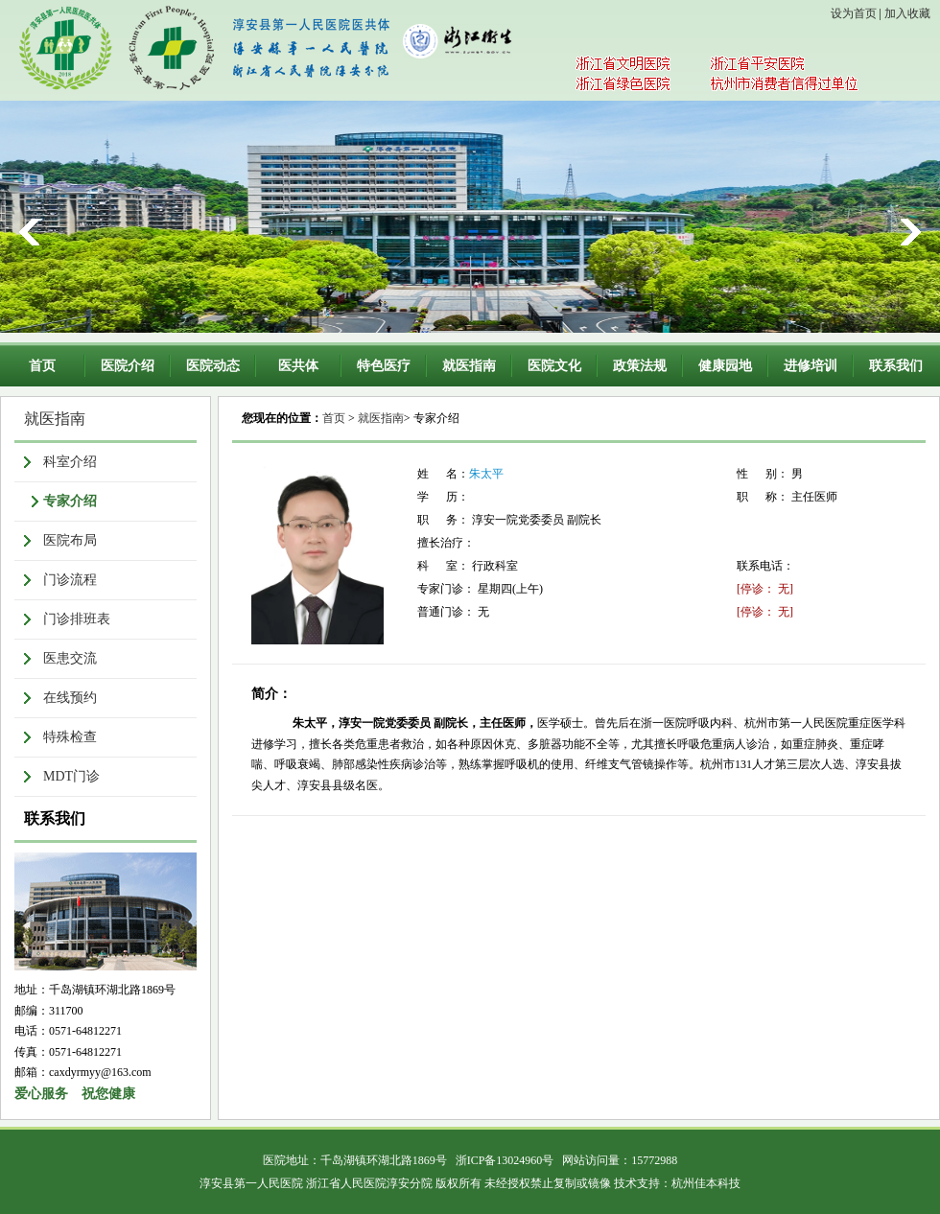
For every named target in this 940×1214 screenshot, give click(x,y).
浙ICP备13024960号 (505, 1160)
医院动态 (213, 366)
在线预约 (70, 697)
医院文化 (554, 366)
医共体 (298, 366)
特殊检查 (70, 737)
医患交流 (70, 658)
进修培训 (810, 366)
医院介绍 (127, 366)
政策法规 (640, 366)
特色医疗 (384, 366)
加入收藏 (907, 13)
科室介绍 (70, 462)
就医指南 (469, 366)
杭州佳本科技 (705, 1183)
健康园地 (725, 366)
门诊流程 (70, 579)
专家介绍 (70, 501)
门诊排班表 (76, 619)
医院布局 (70, 540)
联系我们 (896, 366)
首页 (42, 366)
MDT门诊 (71, 776)
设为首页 (854, 13)
